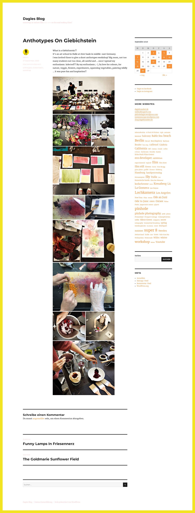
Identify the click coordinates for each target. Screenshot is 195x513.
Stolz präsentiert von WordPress (67, 502)
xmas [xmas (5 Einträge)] (153, 242)
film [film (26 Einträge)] (155, 162)
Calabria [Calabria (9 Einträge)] (163, 144)
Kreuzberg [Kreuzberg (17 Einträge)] (160, 183)
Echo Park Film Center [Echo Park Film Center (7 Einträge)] (144, 154)
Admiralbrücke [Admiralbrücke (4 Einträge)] (140, 132)
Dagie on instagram (144, 91)
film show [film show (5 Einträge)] (163, 163)
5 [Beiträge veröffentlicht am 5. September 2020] (164, 53)
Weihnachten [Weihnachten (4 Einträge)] (139, 238)
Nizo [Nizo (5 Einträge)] (145, 198)
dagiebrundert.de (141, 109)
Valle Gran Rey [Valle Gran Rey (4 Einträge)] (164, 234)
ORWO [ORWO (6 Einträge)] (152, 201)
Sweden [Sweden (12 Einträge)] (162, 230)
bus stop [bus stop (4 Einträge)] (145, 145)
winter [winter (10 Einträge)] (164, 237)
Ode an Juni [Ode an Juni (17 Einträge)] (160, 197)
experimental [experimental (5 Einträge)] (140, 163)
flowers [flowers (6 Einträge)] (148, 167)
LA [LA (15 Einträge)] (169, 183)
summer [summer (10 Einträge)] (139, 231)
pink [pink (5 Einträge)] (163, 214)
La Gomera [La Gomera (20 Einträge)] (142, 187)
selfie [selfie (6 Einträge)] (137, 220)
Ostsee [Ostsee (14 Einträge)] (159, 201)
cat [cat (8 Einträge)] (149, 149)
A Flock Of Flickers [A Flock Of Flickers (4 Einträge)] (152, 132)
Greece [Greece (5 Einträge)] (152, 170)
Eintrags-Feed (142, 281)
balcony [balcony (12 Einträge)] (146, 136)
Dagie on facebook (144, 89)
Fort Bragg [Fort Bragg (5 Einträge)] (161, 167)
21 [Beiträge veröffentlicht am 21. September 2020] (137, 66)
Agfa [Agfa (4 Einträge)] (161, 132)
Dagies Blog (34, 19)
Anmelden (141, 278)
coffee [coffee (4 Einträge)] (165, 149)
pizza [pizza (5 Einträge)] (168, 214)
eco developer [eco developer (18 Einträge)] (143, 158)
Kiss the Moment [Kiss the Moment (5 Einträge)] (157, 180)
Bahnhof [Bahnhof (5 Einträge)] (138, 136)
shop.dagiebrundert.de (144, 120)
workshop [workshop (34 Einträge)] (142, 242)
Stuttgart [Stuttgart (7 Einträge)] (163, 226)
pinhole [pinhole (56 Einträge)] (141, 208)
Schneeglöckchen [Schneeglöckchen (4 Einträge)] (164, 217)
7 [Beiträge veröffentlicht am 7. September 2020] (137, 57)
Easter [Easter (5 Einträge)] (158, 152)
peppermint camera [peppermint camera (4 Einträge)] (146, 204)
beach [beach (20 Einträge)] (167, 135)
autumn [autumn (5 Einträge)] (167, 132)
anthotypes (27, 68)
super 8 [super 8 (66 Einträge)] (150, 230)
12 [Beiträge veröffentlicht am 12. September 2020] (164, 57)
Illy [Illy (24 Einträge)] (148, 177)
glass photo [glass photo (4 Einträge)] (139, 170)
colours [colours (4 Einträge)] (137, 152)
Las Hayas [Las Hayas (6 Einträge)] (154, 188)
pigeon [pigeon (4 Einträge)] (156, 204)
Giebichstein (38, 68)
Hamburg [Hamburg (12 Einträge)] (140, 172)
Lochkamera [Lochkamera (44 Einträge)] (145, 192)
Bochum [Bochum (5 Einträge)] (166, 141)
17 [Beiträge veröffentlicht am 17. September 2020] (153, 62)
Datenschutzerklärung (43, 502)
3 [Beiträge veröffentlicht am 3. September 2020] (153, 53)
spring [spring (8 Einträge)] (164, 223)
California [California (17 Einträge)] (141, 148)
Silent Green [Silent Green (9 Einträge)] (146, 219)
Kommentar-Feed (144, 283)
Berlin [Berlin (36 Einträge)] (139, 140)
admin (25, 57)
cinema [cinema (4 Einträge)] (154, 149)
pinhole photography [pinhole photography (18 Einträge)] (148, 213)
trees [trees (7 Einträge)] (156, 234)
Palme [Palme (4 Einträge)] (166, 201)
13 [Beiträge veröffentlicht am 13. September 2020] (169, 57)
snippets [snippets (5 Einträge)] (156, 220)
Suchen (138, 256)
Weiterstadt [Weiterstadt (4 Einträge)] (148, 238)
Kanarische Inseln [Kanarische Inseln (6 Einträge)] (142, 180)
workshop (27, 70)
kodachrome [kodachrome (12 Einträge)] (142, 183)
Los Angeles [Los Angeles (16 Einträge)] (163, 192)
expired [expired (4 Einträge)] (148, 163)
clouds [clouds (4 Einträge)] (160, 149)
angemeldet (39, 418)
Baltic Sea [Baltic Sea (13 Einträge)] (157, 135)
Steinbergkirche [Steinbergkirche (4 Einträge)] (140, 226)
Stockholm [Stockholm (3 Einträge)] (150, 226)
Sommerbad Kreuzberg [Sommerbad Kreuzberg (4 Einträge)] (152, 223)
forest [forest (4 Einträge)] (154, 167)
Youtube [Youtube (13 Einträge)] (160, 242)
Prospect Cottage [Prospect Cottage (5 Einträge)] (151, 217)
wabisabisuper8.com (143, 112)
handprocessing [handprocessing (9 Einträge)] (154, 172)
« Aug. (142, 75)
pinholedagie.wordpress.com (146, 114)
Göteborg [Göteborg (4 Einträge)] (159, 170)
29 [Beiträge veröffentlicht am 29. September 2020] (143, 71)
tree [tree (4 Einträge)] (151, 234)
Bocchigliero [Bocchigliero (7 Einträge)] (156, 141)
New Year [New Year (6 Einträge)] (139, 198)
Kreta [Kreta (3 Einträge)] (151, 184)
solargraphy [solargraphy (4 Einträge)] (139, 223)
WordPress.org (143, 286)
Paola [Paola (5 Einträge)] (137, 204)
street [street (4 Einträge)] (156, 226)
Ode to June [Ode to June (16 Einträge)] (141, 201)
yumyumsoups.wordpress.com (147, 117)
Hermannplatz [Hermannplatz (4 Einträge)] (140, 177)
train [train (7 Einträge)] (147, 234)
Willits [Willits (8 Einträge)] (156, 237)
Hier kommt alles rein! (32, 64)
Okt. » (164, 75)
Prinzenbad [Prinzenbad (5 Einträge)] (139, 217)
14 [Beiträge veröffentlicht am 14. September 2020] (137, 62)
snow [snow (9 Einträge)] (163, 219)
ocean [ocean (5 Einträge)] (150, 198)
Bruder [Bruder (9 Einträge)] (138, 144)
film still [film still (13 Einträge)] (139, 166)
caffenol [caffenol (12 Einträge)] (153, 144)
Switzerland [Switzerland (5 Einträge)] (139, 234)
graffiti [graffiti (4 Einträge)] (146, 170)
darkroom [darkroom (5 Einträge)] (144, 152)
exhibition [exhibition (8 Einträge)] (157, 158)
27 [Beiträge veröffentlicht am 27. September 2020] (169, 66)
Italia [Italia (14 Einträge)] (154, 177)
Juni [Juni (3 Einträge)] (159, 177)
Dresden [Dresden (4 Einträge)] (152, 152)
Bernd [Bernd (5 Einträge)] (147, 141)
